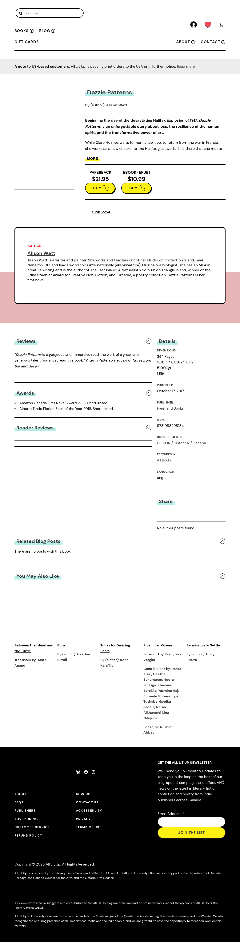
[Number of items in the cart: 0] (221, 25)
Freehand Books (170, 408)
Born (61, 645)
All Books (164, 460)
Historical (182, 443)
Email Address (171, 813)
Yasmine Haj (168, 690)
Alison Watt (116, 105)
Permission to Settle (203, 645)
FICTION (163, 443)
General (199, 443)
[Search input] (50, 13)
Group (39, 908)
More (92, 159)
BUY (97, 188)
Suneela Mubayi (156, 696)
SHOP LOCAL (101, 212)
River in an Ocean (157, 645)
